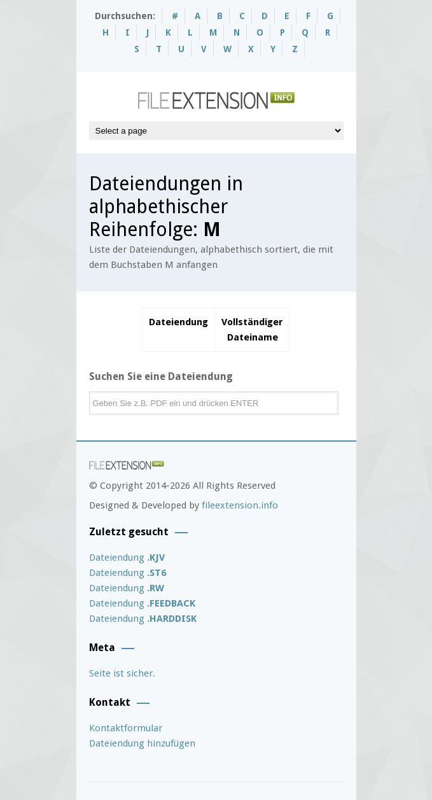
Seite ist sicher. (122, 673)
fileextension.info (240, 505)
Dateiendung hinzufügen (142, 743)
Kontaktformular (125, 728)
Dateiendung (127, 557)
